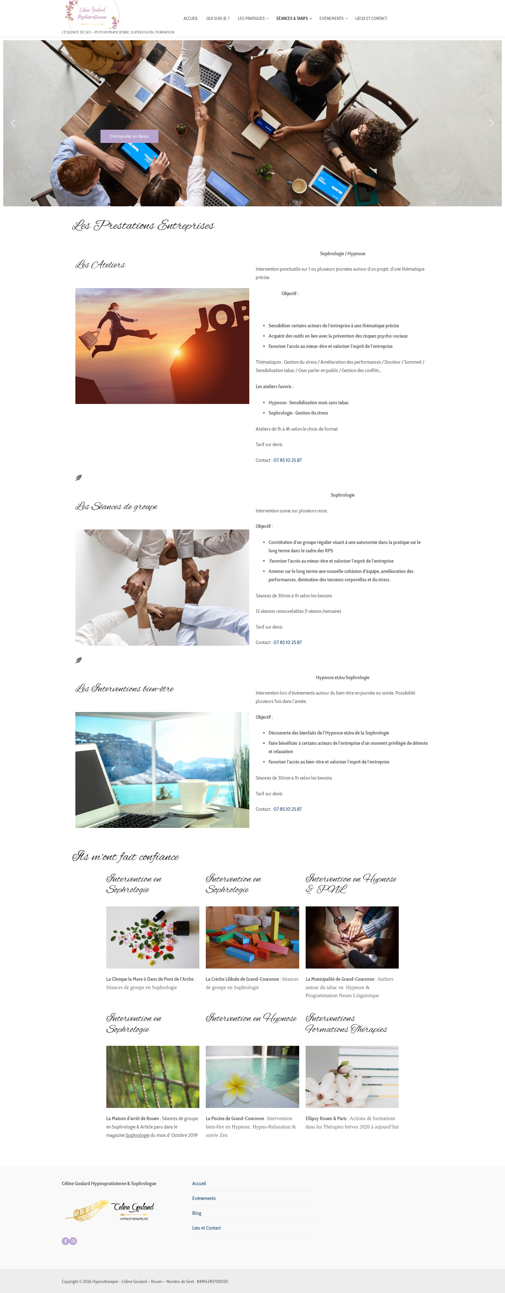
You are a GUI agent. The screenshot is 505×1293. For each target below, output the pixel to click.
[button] (13, 123)
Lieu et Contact (206, 1228)
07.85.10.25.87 (287, 460)
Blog (196, 1213)
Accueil (199, 1183)
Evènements (204, 1198)
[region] (252, 123)
